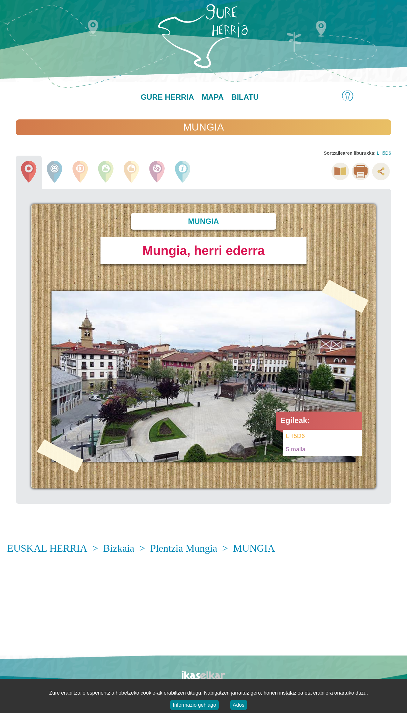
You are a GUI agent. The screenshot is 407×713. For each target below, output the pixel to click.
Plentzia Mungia (183, 548)
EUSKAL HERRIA (47, 548)
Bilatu (245, 97)
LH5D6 (384, 153)
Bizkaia (119, 548)
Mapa (213, 97)
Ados (238, 705)
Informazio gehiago (194, 705)
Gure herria (167, 97)
